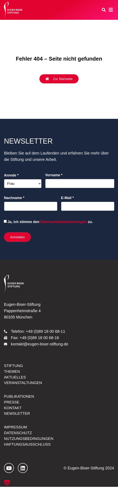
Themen (12, 372)
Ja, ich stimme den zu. (50, 222)
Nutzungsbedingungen (29, 441)
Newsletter (17, 416)
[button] (7, 483)
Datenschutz (18, 435)
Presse (12, 404)
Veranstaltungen (24, 384)
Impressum (16, 429)
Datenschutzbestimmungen (63, 222)
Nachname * (14, 198)
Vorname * (54, 175)
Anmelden (17, 237)
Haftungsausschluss (28, 447)
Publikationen (19, 398)
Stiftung (14, 366)
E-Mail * (67, 198)
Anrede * (11, 175)
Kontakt (13, 410)
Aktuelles (15, 378)
